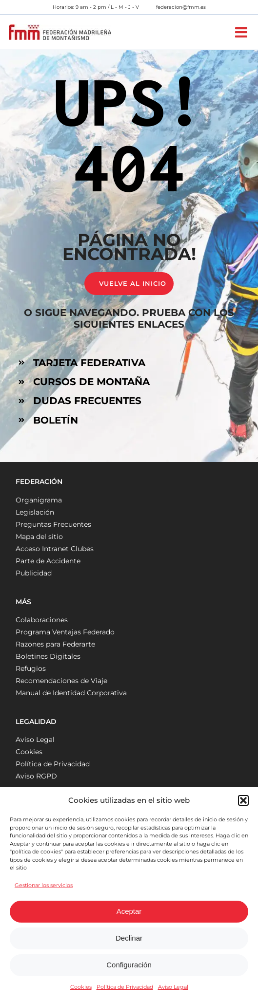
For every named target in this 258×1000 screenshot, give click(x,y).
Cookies (81, 986)
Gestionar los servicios (44, 885)
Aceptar (129, 911)
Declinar (129, 938)
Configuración (129, 965)
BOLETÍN (55, 420)
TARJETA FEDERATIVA (89, 363)
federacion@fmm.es (181, 7)
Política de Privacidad (125, 986)
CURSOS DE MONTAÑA (91, 382)
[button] (243, 800)
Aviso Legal (173, 986)
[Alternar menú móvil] (242, 32)
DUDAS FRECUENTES (87, 401)
